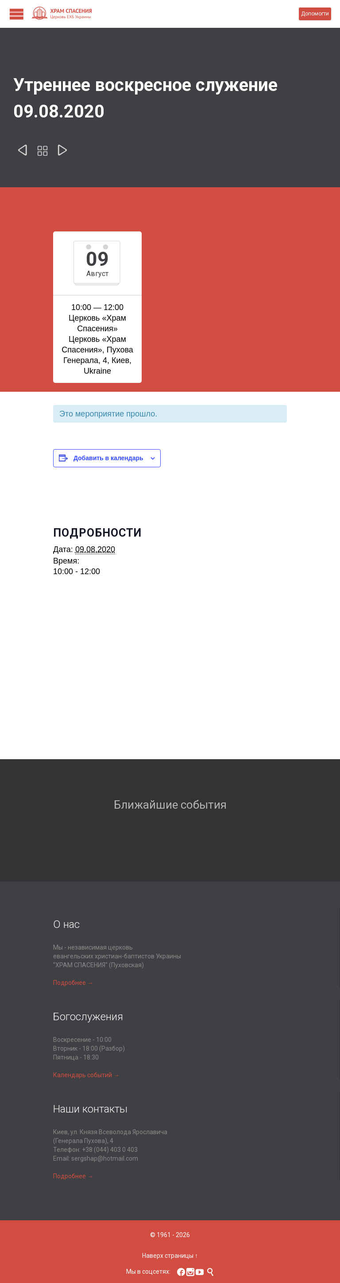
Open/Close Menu (16, 14)
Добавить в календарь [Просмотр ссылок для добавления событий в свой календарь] (108, 458)
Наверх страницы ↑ (170, 1255)
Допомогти (315, 14)
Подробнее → (73, 982)
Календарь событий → (86, 1075)
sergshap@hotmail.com (104, 1158)
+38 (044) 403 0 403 (110, 1149)
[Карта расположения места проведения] (170, 682)
